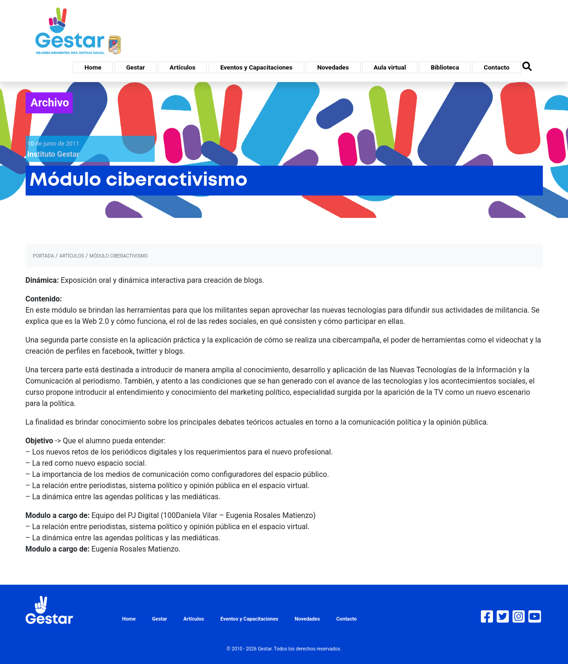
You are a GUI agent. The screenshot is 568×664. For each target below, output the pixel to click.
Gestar (135, 67)
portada (43, 256)
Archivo (50, 102)
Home (92, 67)
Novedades (333, 67)
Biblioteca (445, 67)
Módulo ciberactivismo (118, 256)
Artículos (182, 67)
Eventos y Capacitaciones (256, 67)
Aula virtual (390, 67)
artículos (71, 256)
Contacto (496, 67)
